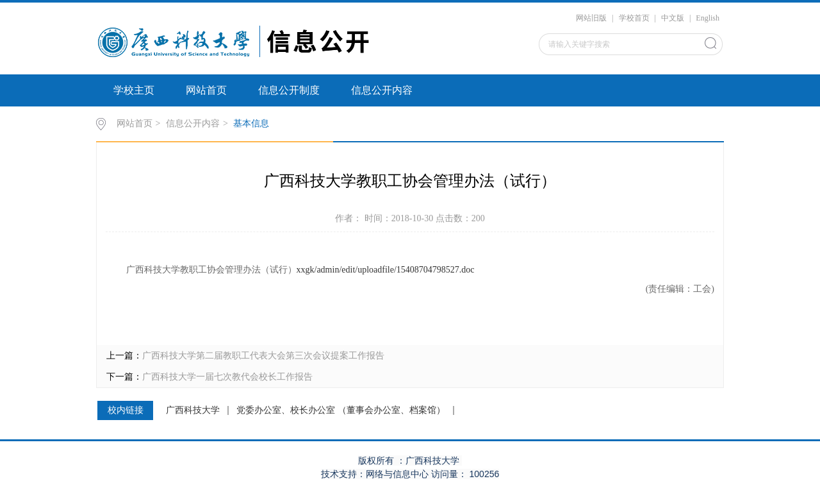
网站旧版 (591, 17)
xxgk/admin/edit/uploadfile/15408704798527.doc (386, 269)
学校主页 (133, 90)
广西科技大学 (193, 410)
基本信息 (251, 123)
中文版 (672, 17)
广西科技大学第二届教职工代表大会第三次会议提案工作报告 (263, 355)
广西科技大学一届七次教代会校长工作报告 (227, 377)
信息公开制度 (289, 90)
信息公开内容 (382, 90)
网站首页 (206, 90)
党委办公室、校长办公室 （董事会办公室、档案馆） (340, 410)
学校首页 (634, 17)
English (707, 17)
